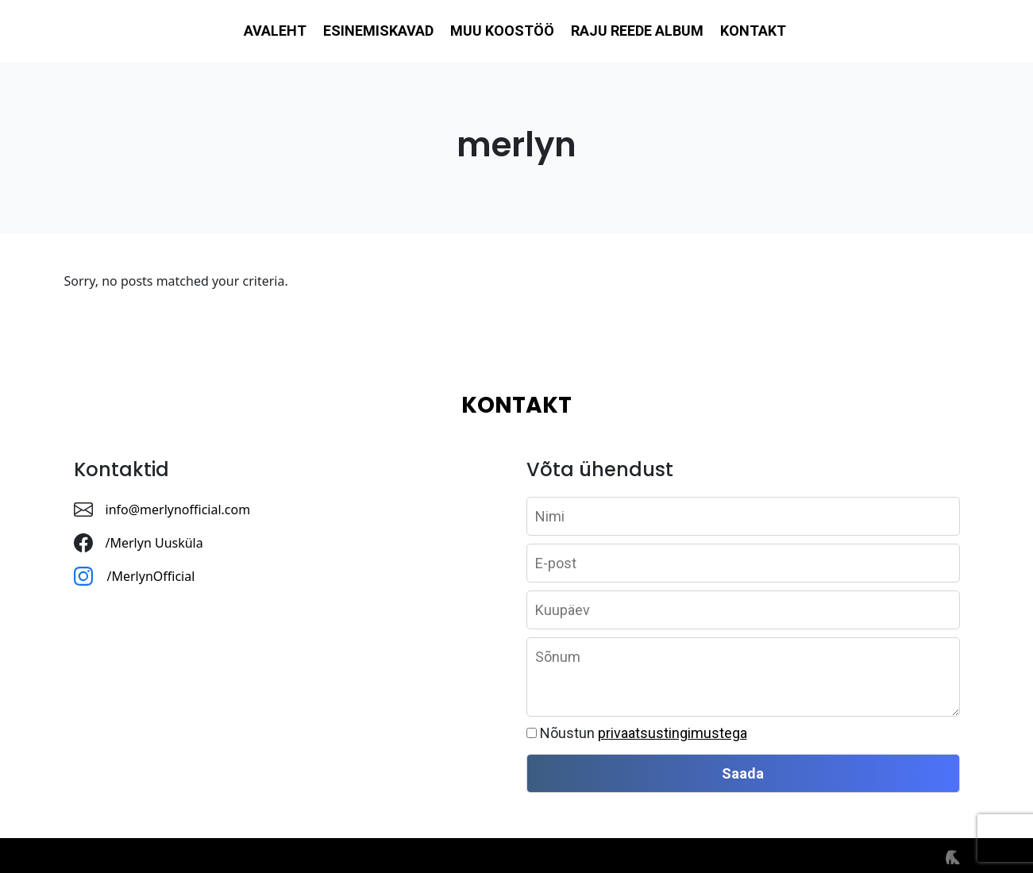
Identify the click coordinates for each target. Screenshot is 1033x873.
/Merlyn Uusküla (154, 543)
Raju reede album (637, 30)
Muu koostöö (502, 30)
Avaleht (275, 30)
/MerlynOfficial (153, 576)
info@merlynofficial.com (178, 509)
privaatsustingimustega (672, 733)
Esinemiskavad (378, 30)
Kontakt (753, 30)
